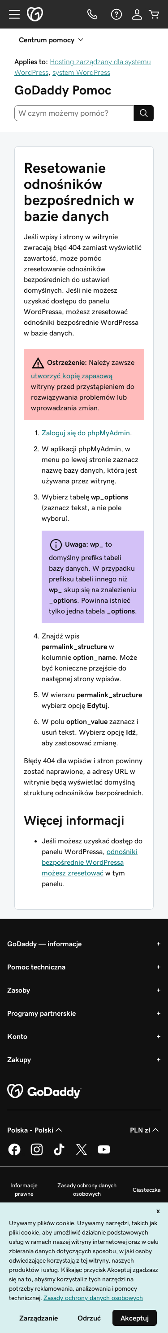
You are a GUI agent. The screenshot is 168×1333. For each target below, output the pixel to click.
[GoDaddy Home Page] (44, 1091)
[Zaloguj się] (137, 14)
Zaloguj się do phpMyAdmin (86, 432)
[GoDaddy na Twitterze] (81, 1153)
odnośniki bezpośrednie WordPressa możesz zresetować (90, 862)
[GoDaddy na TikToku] (59, 1153)
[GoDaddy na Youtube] (104, 1153)
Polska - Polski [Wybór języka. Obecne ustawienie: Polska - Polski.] (35, 1129)
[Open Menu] (10, 14)
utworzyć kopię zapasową (71, 375)
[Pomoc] (115, 14)
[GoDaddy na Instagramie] (37, 1153)
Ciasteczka (147, 1190)
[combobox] (74, 113)
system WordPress (81, 72)
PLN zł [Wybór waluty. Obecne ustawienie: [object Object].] (145, 1129)
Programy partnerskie (41, 1013)
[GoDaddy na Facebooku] (14, 1153)
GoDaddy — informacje (44, 943)
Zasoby (18, 990)
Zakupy (19, 1059)
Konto (17, 1036)
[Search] (144, 113)
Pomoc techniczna (36, 966)
